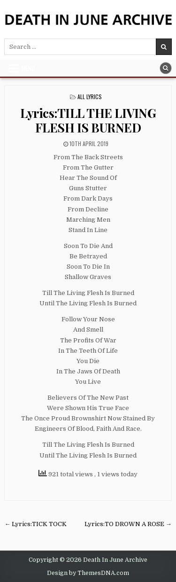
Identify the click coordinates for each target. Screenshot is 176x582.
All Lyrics (89, 97)
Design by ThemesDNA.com (88, 573)
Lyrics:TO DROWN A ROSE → (128, 524)
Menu (28, 68)
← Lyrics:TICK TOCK (35, 524)
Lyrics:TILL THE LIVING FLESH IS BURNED (88, 120)
